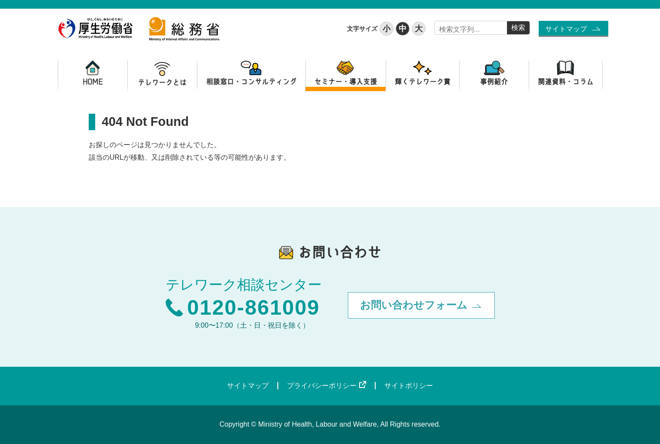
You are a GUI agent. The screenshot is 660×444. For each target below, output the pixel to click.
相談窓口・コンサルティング (251, 74)
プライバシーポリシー (322, 385)
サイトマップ (566, 29)
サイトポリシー (408, 385)
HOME (92, 74)
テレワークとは (162, 74)
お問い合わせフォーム (413, 305)
